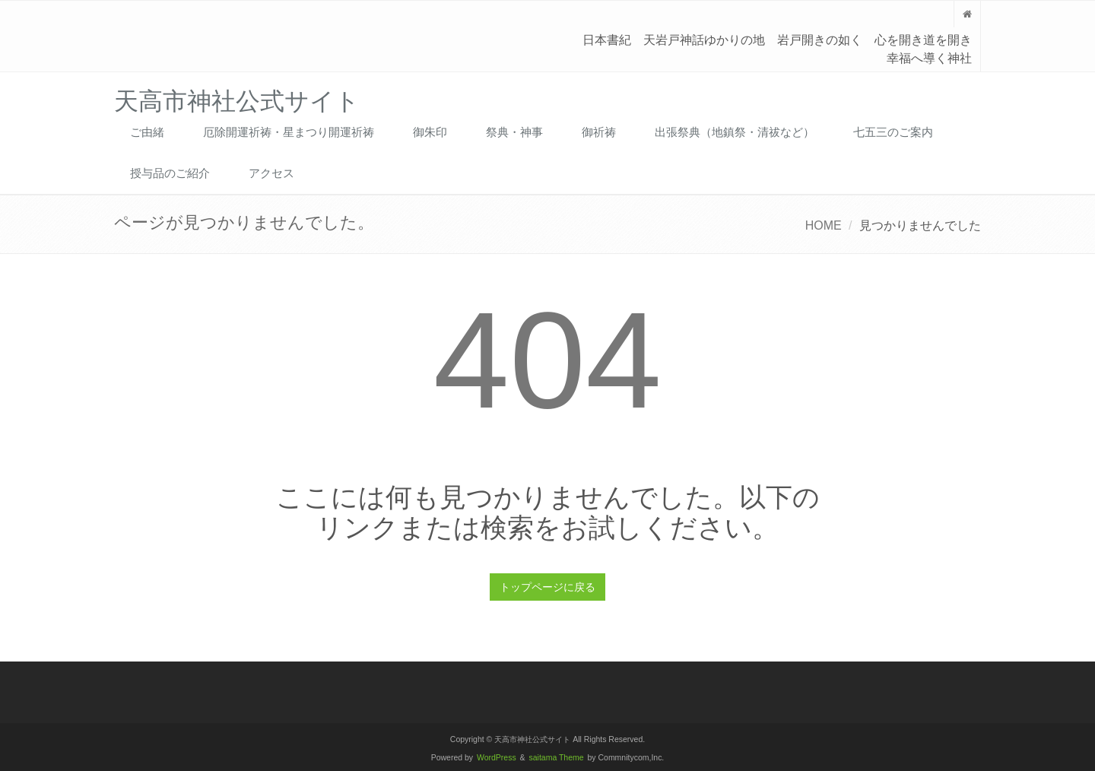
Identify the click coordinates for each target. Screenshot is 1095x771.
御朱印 (430, 131)
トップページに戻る (547, 587)
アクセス (271, 173)
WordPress (496, 758)
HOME (823, 225)
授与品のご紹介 (170, 173)
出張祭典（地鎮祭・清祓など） (734, 131)
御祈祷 (599, 131)
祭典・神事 (514, 131)
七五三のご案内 (893, 131)
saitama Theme (556, 758)
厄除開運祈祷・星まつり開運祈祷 (288, 131)
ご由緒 (147, 131)
